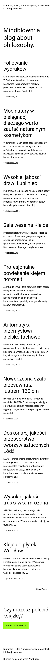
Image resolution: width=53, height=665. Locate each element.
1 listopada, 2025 (11, 530)
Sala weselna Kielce (25, 225)
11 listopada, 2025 (11, 364)
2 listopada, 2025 (11, 482)
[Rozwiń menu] (5, 15)
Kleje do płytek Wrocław (19, 548)
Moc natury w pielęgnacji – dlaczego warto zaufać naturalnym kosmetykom (24, 123)
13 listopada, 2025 (11, 253)
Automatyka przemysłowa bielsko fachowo (21, 331)
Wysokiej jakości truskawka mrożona (25, 500)
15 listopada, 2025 (11, 211)
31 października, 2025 (12, 578)
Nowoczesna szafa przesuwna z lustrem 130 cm (24, 385)
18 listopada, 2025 (11, 163)
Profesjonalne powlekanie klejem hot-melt (24, 273)
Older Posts (43, 589)
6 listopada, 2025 (11, 419)
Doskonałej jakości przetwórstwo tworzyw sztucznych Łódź (26, 442)
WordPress (34, 659)
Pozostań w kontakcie (16, 625)
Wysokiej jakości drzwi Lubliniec (22, 180)
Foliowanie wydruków (15, 66)
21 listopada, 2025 (11, 97)
